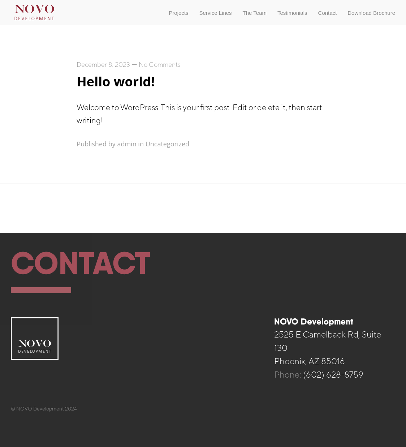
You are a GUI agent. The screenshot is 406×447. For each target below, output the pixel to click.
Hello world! (116, 81)
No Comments (160, 65)
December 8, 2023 (103, 65)
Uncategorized (167, 143)
